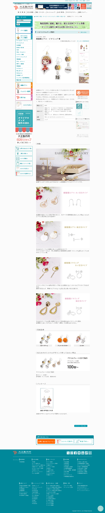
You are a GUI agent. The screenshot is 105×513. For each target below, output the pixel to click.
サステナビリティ (71, 12)
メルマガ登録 (51, 503)
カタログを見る (51, 473)
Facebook (35, 497)
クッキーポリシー (83, 487)
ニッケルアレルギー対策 (84, 465)
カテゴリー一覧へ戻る (80, 426)
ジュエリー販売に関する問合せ (55, 490)
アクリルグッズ (20, 43)
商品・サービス (41, 12)
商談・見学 (67, 483)
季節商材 (19, 66)
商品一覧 (19, 80)
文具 (18, 49)
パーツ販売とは (36, 463)
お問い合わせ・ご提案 (52, 483)
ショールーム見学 (69, 487)
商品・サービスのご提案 (53, 493)
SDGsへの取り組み (83, 461)
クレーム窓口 (51, 495)
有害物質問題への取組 (84, 463)
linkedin (34, 501)
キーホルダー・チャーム (22, 40)
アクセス (67, 473)
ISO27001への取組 (83, 471)
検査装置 (22, 490)
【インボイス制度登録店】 (83, 41)
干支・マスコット (21, 61)
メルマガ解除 (51, 505)
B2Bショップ (36, 485)
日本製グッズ (20, 75)
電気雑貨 (19, 59)
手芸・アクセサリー (21, 52)
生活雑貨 (19, 45)
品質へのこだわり (24, 487)
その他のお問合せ (52, 498)
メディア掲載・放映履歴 (70, 470)
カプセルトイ (20, 68)
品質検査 (22, 489)
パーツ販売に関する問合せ (54, 485)
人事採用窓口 (51, 497)
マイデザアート (36, 493)
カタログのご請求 (52, 492)
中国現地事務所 (68, 468)
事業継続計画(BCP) (69, 476)
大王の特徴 (31, 12)
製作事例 (22, 12)
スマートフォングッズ (22, 56)
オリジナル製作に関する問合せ (55, 487)
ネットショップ (51, 12)
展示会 (49, 468)
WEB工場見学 (23, 493)
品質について (82, 12)
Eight (34, 500)
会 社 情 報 (61, 12)
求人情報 (67, 471)
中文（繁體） (83, 0)
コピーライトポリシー (84, 489)
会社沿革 (67, 465)
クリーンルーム (23, 492)
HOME (36, 16)
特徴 (34, 461)
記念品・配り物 (20, 47)
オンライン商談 (68, 485)
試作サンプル (36, 470)
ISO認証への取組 (69, 466)
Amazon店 (35, 490)
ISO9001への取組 (83, 470)
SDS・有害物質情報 (83, 466)
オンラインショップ (37, 487)
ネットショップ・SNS (38, 483)
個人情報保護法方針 (83, 485)
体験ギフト (50, 465)
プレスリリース (68, 474)
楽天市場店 (35, 492)
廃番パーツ (50, 474)
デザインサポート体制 (38, 468)
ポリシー (80, 483)
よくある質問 (36, 473)
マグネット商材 (20, 54)
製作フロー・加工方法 (38, 466)
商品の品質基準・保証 (25, 485)
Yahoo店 (35, 489)
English (70, 0)
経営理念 (67, 463)
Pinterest (35, 503)
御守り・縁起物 (20, 63)
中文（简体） (76, 0)
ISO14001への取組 (83, 468)
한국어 (88, 0)
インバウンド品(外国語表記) (23, 77)
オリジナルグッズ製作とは (39, 465)
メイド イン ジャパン (38, 471)
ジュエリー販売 (51, 466)
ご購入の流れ (83, 32)
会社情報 (67, 459)
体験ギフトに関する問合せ (54, 489)
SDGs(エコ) (19, 73)
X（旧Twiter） (36, 495)
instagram (35, 498)
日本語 (66, 0)
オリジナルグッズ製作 (54, 16)
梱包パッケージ (51, 471)
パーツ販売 (50, 461)
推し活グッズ (20, 70)
